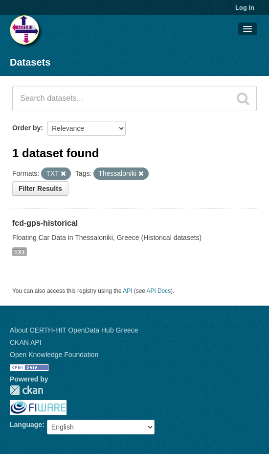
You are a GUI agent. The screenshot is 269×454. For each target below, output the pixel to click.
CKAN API (26, 342)
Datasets (30, 62)
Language (26, 425)
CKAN (26, 390)
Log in (244, 7)
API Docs (159, 290)
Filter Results (40, 188)
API (127, 290)
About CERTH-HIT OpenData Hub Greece (74, 330)
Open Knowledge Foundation (54, 354)
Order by (26, 128)
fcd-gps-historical (45, 223)
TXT (19, 251)
